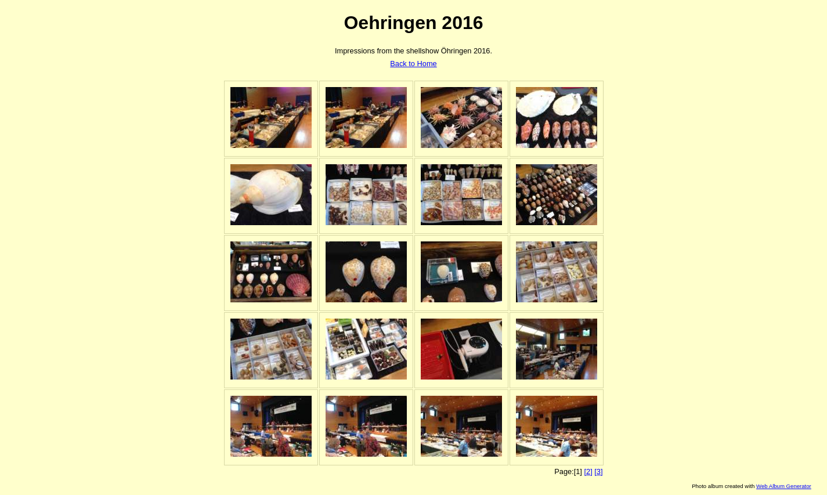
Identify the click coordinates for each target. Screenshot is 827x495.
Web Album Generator (783, 486)
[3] (598, 471)
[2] (588, 471)
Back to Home (413, 63)
